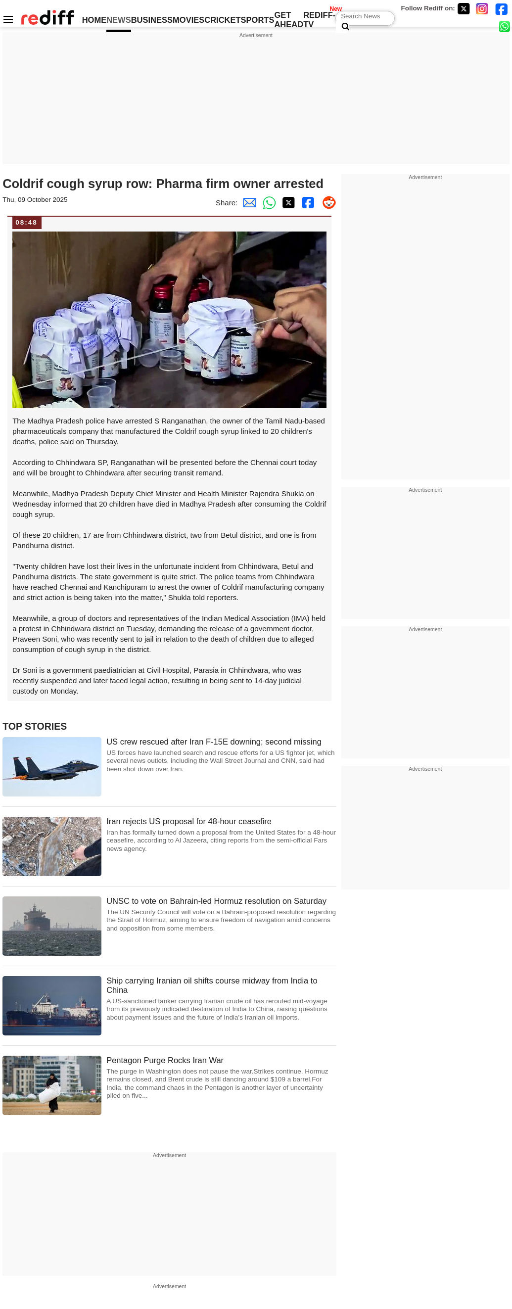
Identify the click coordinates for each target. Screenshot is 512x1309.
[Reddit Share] (326, 202)
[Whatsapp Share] (267, 202)
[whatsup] (505, 26)
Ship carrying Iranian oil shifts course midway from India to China (221, 999)
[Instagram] (482, 8)
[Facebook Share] (307, 202)
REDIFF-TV (319, 19)
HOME (94, 19)
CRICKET (222, 19)
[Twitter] (463, 8)
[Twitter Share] (287, 202)
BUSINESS (152, 19)
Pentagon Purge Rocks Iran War (221, 1078)
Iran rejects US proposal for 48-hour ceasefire (221, 835)
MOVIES (188, 19)
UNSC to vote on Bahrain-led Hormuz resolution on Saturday (221, 914)
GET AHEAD (288, 19)
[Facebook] (501, 8)
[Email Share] (247, 202)
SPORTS (258, 19)
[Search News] (342, 27)
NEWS (118, 19)
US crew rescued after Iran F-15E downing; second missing (221, 755)
